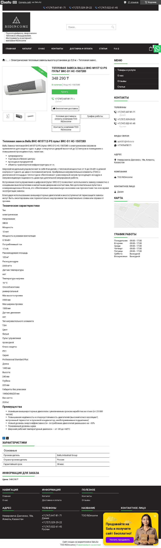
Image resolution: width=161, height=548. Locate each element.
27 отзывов (133, 2)
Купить (64, 92)
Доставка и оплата (81, 48)
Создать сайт (25, 2)
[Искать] (113, 27)
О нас (41, 48)
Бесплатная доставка (67, 108)
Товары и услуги (126, 70)
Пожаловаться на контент (88, 545)
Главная (11, 48)
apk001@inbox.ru (125, 141)
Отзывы (121, 81)
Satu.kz (95, 542)
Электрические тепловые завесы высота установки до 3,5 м (43, 60)
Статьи (103, 48)
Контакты (57, 48)
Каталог (27, 48)
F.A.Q (116, 48)
